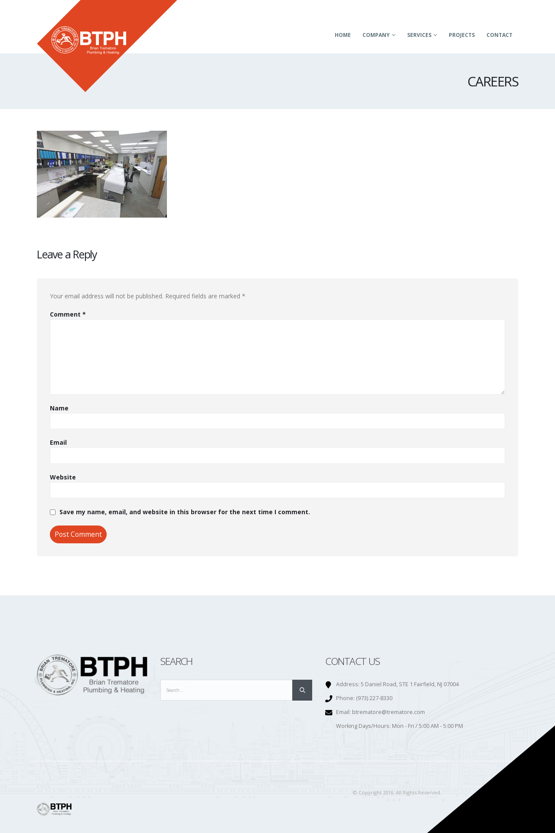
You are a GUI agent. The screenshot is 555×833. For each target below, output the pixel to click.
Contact (499, 35)
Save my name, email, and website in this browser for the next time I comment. (184, 512)
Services (419, 35)
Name (59, 408)
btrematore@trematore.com (388, 712)
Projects (462, 35)
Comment (68, 314)
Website (63, 477)
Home (343, 35)
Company (376, 35)
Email (58, 442)
